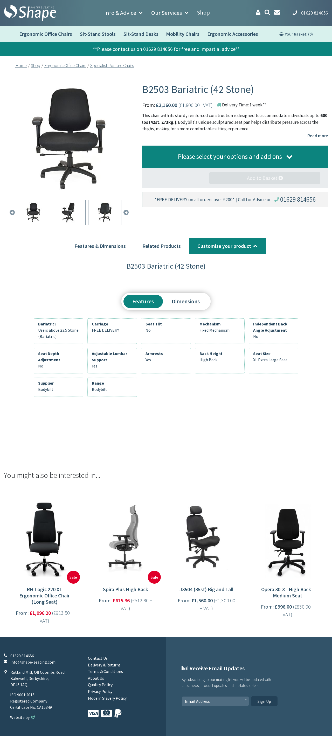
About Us (96, 678)
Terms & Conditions (105, 671)
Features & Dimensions (100, 246)
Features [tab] (143, 301)
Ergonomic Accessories (232, 34)
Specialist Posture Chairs (112, 65)
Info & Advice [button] (120, 12)
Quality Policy (100, 684)
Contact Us (98, 658)
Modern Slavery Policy (107, 698)
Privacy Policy (100, 691)
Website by (23, 717)
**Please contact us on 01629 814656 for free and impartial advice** (166, 49)
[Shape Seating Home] (30, 13)
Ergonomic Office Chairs (45, 34)
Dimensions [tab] (186, 301)
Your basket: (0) (299, 34)
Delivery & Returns (104, 664)
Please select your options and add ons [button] (230, 156)
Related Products (161, 246)
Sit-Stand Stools (98, 34)
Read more (317, 136)
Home (21, 65)
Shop (203, 12)
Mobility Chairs (182, 34)
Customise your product (224, 246)
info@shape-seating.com (33, 662)
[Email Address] (215, 701)
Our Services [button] (166, 12)
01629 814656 (298, 199)
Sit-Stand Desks (140, 34)
